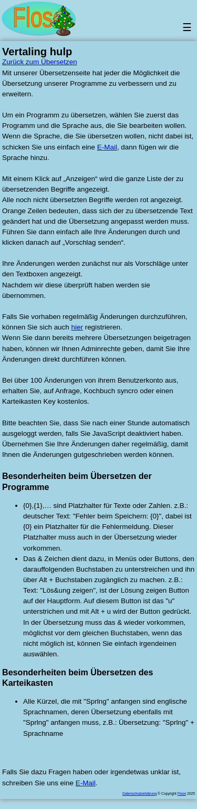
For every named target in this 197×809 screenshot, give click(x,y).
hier (77, 327)
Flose (182, 793)
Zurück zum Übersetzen (39, 62)
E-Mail (107, 147)
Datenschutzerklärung (139, 793)
